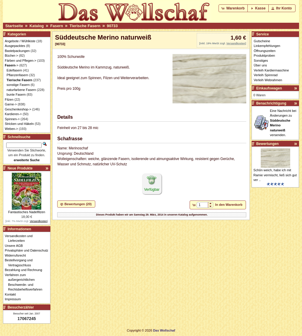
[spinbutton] (202, 205)
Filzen (9, 99)
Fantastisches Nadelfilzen (26, 212)
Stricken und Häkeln (19, 123)
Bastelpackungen (17, 51)
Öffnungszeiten (264, 51)
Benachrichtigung (271, 103)
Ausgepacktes (15, 46)
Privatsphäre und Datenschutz (28, 250)
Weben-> (11, 129)
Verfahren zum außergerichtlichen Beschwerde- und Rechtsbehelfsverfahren (25, 282)
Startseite (14, 26)
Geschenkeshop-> (18, 109)
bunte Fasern (16, 94)
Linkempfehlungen (267, 46)
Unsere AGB (15, 245)
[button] (233, 8)
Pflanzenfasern (17, 75)
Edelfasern (14, 70)
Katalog (36, 26)
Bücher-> (11, 55)
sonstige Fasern (17, 85)
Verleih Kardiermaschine (271, 70)
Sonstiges (261, 60)
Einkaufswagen (269, 88)
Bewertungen (267, 144)
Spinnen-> (12, 119)
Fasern (56, 26)
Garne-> (11, 104)
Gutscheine (262, 41)
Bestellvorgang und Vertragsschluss (20, 262)
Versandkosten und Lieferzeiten (20, 238)
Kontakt (12, 294)
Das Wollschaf (164, 330)
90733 (112, 26)
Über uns (260, 65)
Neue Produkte (20, 168)
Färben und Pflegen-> (20, 60)
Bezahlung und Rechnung (25, 270)
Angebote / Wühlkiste (20, 41)
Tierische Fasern (85, 26)
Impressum (14, 299)
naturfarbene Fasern (21, 90)
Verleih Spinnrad (266, 75)
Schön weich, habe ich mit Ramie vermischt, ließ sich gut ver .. (275, 175)
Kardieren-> (13, 114)
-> (11, 65)
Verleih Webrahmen (268, 80)
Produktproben (264, 55)
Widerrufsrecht (17, 255)
